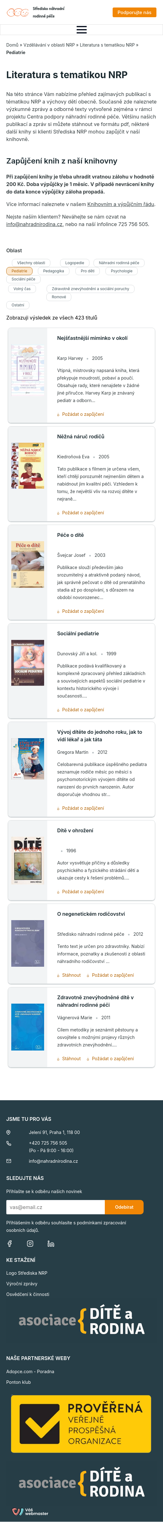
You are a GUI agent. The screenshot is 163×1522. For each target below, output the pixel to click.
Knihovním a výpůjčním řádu (120, 204)
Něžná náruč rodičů (80, 436)
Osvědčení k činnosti (27, 1294)
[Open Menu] (82, 30)
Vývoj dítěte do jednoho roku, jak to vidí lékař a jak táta (99, 736)
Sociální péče (23, 279)
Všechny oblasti (31, 262)
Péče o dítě (70, 535)
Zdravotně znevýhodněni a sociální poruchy (90, 288)
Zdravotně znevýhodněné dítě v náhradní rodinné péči (95, 1001)
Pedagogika (53, 271)
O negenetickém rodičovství (91, 914)
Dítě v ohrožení (75, 830)
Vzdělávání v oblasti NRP (49, 45)
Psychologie (121, 271)
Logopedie (74, 262)
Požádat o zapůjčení (80, 414)
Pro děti (87, 271)
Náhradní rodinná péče (119, 262)
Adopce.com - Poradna (30, 1371)
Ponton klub (18, 1382)
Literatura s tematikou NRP (107, 45)
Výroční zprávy (22, 1283)
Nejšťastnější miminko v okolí (92, 338)
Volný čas (22, 288)
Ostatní (18, 305)
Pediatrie (19, 271)
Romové (59, 297)
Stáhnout (69, 975)
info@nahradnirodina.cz (34, 224)
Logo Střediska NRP (26, 1273)
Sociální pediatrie (78, 633)
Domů (12, 45)
